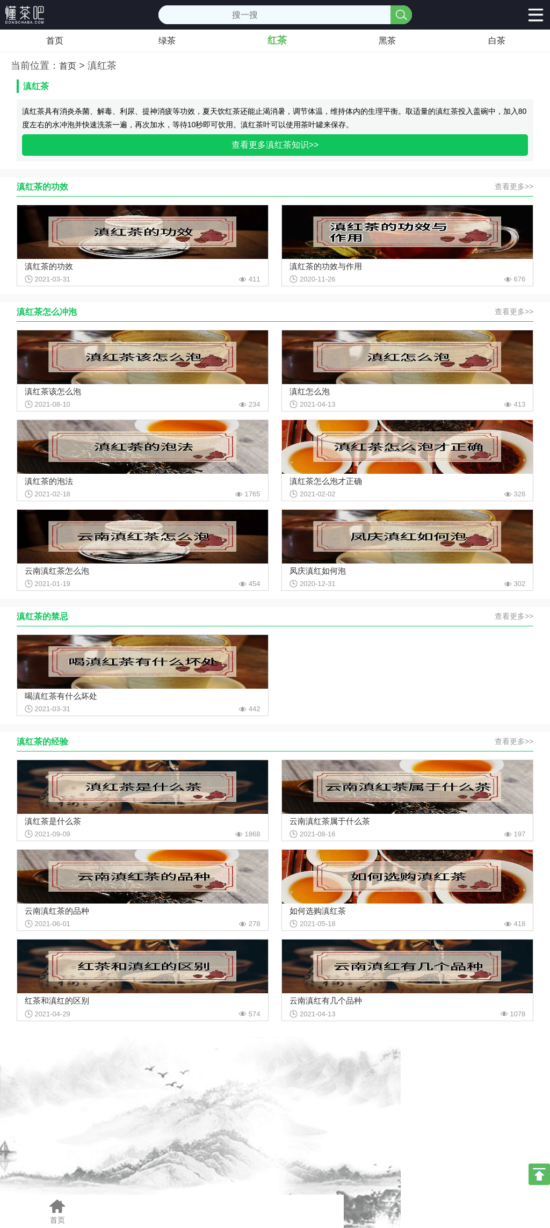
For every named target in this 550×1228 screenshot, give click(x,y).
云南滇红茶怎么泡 (57, 570)
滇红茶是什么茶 (53, 821)
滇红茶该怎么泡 (53, 391)
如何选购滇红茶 (318, 910)
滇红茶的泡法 (49, 481)
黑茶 (387, 40)
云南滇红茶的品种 (57, 910)
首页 (54, 40)
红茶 (277, 40)
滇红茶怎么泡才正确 (326, 481)
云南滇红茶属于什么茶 (330, 821)
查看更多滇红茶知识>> (275, 144)
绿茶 (167, 40)
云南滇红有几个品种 (326, 1000)
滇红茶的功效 (49, 266)
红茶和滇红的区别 (57, 1000)
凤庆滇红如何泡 (318, 570)
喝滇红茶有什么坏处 (61, 695)
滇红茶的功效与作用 (326, 266)
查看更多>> (514, 186)
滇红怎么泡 (310, 391)
